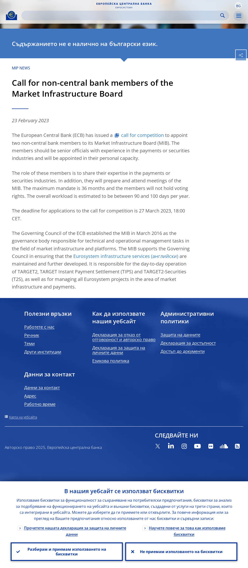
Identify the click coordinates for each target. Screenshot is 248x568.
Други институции (42, 352)
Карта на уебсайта (23, 417)
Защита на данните (180, 335)
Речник (31, 335)
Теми (29, 343)
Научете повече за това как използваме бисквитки (187, 531)
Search (222, 15)
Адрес (30, 396)
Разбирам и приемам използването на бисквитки (67, 552)
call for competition (142, 135)
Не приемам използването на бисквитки (181, 551)
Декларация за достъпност (188, 343)
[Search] (121, 15)
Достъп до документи (183, 351)
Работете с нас (39, 327)
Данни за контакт (42, 387)
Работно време (39, 404)
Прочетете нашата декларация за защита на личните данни (75, 531)
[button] (238, 5)
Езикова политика (110, 361)
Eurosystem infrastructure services (111, 256)
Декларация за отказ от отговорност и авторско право (124, 337)
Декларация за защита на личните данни (118, 350)
